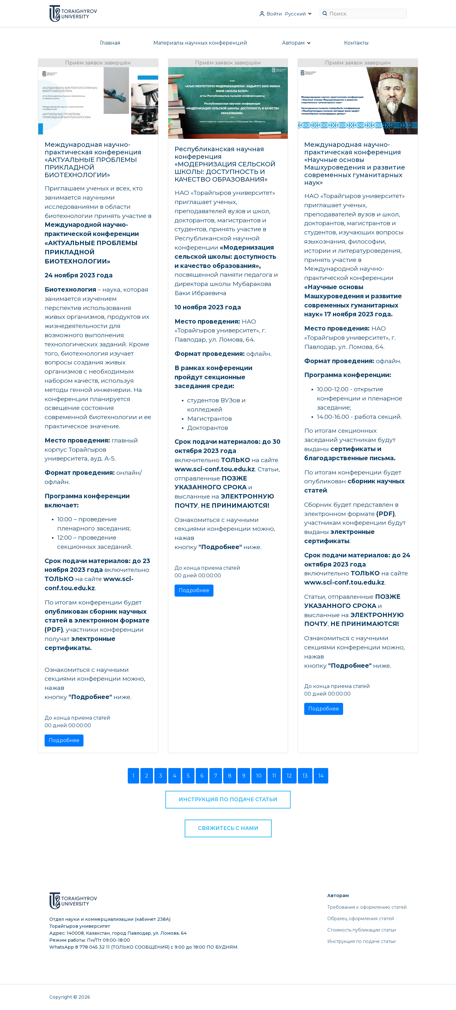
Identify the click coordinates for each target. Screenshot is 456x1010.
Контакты (356, 43)
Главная (110, 43)
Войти (274, 14)
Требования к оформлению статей (367, 907)
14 (321, 776)
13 (305, 776)
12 (289, 776)
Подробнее (64, 740)
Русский (295, 14)
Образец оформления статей (360, 918)
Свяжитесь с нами (228, 828)
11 (274, 776)
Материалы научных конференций (200, 43)
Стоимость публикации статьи (361, 930)
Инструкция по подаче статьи (228, 799)
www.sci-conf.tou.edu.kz (215, 469)
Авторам (293, 43)
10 (259, 776)
